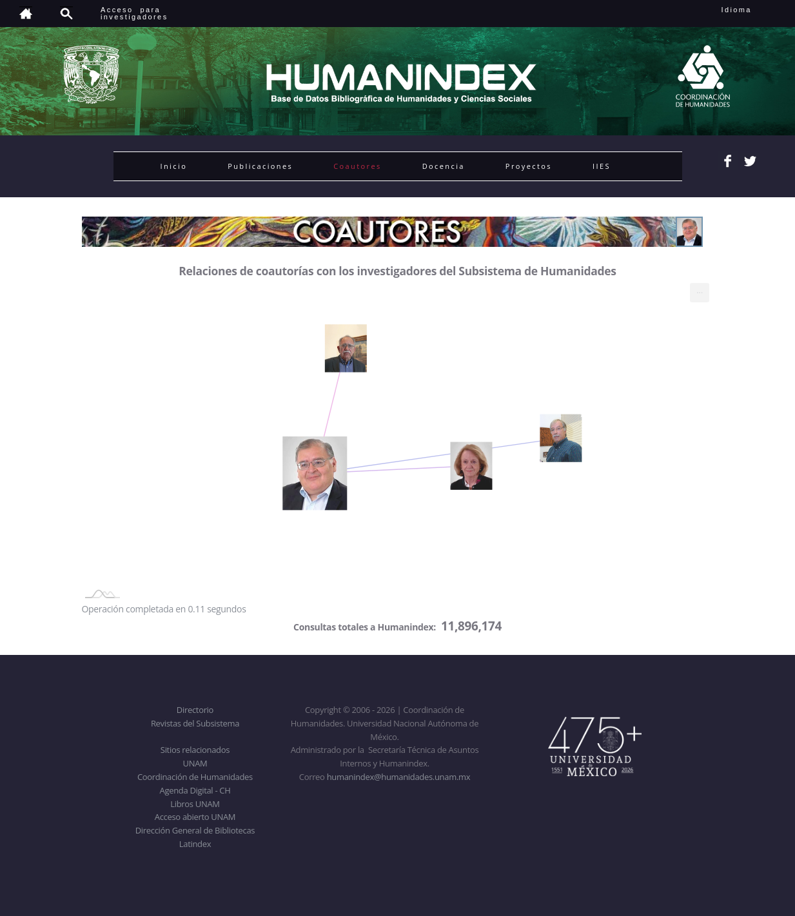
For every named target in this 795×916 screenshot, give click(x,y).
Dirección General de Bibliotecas (195, 830)
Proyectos (528, 166)
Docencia (443, 166)
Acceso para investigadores (134, 13)
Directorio (195, 710)
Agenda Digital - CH (195, 790)
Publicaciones (260, 166)
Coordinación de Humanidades (195, 777)
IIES (602, 166)
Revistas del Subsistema (195, 723)
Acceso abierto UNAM (195, 817)
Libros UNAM (194, 804)
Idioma (752, 10)
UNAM (195, 763)
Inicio (174, 166)
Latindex (195, 844)
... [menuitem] (699, 290)
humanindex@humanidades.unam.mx (399, 777)
